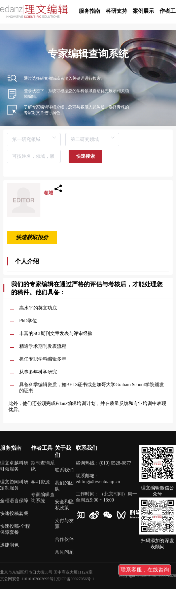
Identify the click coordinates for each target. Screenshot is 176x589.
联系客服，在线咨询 (144, 570)
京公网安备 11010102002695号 (27, 579)
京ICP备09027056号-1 (75, 579)
